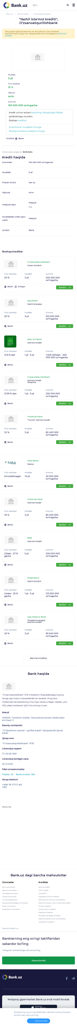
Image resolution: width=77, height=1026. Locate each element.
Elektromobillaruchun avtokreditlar (52, 919)
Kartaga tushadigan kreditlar (50, 916)
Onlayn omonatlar (9, 897)
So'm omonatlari (8, 887)
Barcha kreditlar (38, 658)
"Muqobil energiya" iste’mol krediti (36, 621)
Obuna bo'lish (39, 960)
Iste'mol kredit (34, 503)
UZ (35, 5)
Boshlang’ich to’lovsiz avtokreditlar (52, 900)
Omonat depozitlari (9, 900)
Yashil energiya (34, 304)
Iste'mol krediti (34, 343)
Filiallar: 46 (8, 774)
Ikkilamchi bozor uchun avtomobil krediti (54, 903)
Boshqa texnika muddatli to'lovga (27, 131)
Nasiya (30, 464)
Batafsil (64, 287)
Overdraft (42, 893)
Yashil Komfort (34, 581)
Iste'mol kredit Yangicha (34, 381)
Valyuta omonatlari (9, 890)
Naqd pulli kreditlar (46, 912)
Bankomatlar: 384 (25, 774)
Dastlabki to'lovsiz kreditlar (49, 897)
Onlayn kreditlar (45, 906)
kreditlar (22, 120)
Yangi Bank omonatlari (11, 909)
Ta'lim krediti (44, 890)
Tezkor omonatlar (9, 906)
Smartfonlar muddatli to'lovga (25, 127)
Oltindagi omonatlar (10, 893)
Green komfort (34, 265)
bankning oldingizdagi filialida (47, 112)
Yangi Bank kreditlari (47, 922)
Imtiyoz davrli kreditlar (47, 909)
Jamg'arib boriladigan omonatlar (15, 903)
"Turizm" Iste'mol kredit (38, 420)
